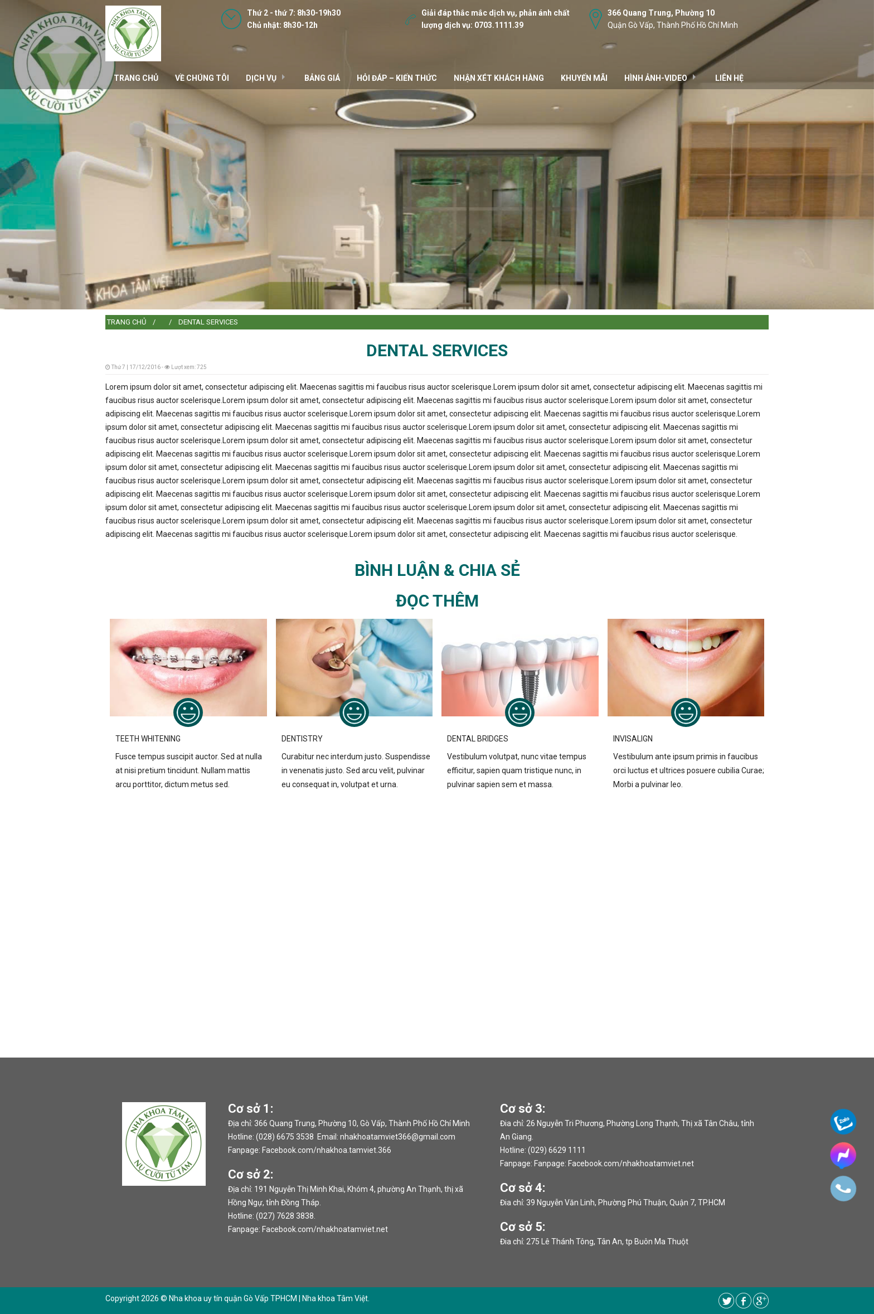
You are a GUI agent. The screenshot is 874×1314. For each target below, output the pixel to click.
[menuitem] (126, 322)
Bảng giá (322, 78)
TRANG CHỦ (136, 78)
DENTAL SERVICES (208, 322)
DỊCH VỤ (261, 78)
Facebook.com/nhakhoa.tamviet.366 (326, 1150)
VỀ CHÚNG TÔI (202, 78)
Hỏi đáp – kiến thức (397, 78)
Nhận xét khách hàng (499, 78)
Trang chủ (126, 322)
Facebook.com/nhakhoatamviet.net (325, 1229)
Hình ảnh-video (655, 78)
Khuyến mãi (584, 78)
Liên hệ (729, 78)
